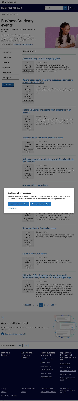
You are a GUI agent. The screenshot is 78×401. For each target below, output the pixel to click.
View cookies (12, 208)
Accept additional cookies (18, 204)
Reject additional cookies (40, 204)
